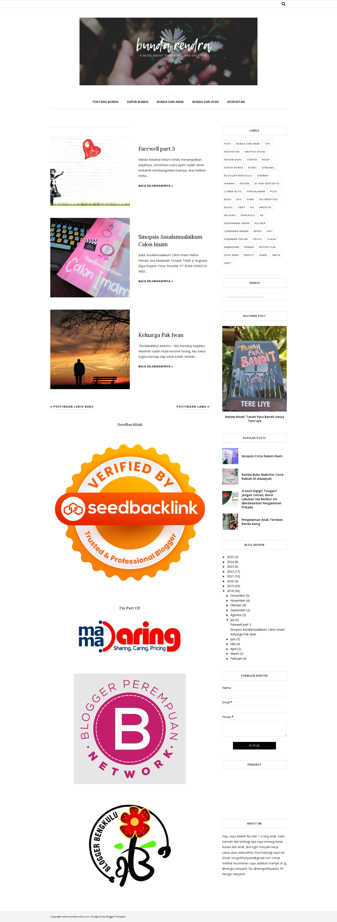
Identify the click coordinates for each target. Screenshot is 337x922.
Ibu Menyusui (268, 199)
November (237, 600)
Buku (227, 199)
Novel (228, 207)
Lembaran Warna (236, 231)
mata (276, 255)
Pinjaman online (236, 239)
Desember (237, 595)
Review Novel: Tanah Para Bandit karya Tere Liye (254, 419)
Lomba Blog (233, 191)
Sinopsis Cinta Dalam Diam (262, 456)
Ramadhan (231, 247)
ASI (252, 207)
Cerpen (252, 159)
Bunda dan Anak (248, 143)
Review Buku (233, 159)
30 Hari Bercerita (266, 183)
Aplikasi (230, 215)
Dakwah (263, 175)
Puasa (271, 239)
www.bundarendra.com (76, 916)
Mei (233, 644)
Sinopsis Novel (255, 151)
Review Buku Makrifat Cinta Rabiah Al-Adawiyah (262, 476)
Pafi (270, 231)
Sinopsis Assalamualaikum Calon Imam (257, 629)
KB (261, 215)
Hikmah (229, 183)
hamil (263, 255)
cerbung (268, 167)
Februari (236, 658)
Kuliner (260, 223)
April (233, 649)
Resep (266, 159)
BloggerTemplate (116, 916)
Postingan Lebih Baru (73, 406)
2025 (230, 557)
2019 (230, 586)
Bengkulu (248, 215)
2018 (230, 591)
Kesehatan (231, 151)
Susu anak (231, 255)
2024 (230, 562)
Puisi (273, 191)
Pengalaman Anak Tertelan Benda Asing (262, 522)
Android (265, 207)
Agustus (236, 615)
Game (250, 199)
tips (268, 143)
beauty (249, 255)
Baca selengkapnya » (155, 185)
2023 (230, 566)
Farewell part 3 (156, 148)
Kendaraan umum (237, 223)
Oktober (236, 605)
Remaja (249, 247)
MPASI (258, 231)
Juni (232, 639)
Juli (232, 620)
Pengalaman (256, 191)
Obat (241, 207)
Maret (234, 653)
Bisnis (252, 167)
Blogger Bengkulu (238, 175)
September (238, 610)
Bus (239, 199)
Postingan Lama (191, 406)
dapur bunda (233, 167)
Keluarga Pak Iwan (160, 335)
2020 (230, 581)
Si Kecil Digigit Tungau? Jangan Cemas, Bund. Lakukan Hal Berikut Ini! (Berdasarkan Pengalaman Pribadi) (262, 499)
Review (244, 183)
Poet (227, 143)
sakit (228, 263)
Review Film (267, 247)
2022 (230, 571)
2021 (230, 576)
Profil (257, 239)
